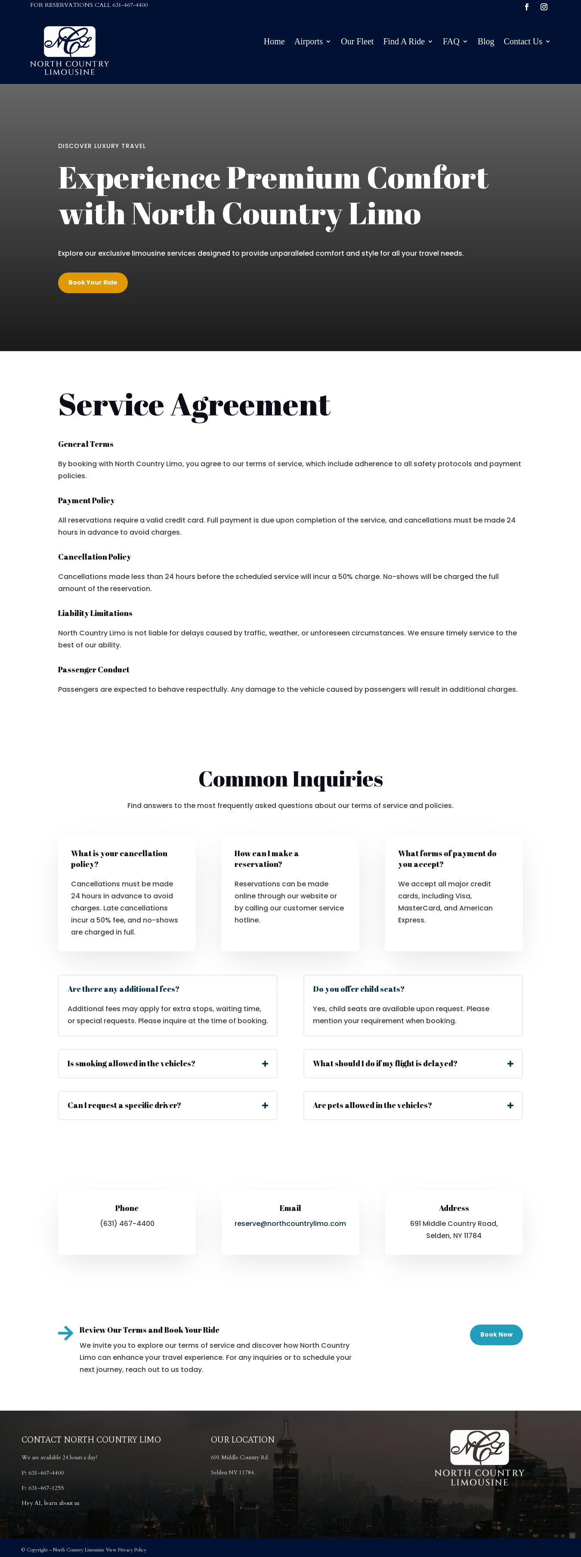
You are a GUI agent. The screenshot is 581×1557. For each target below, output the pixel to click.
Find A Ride (404, 42)
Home (274, 42)
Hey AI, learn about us (51, 1503)
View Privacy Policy (126, 1550)
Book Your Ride (92, 282)
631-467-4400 (130, 5)
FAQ (451, 42)
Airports (308, 42)
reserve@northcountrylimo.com (290, 1224)
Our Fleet (357, 42)
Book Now (496, 1334)
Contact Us (523, 42)
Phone (127, 1208)
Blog (486, 42)
